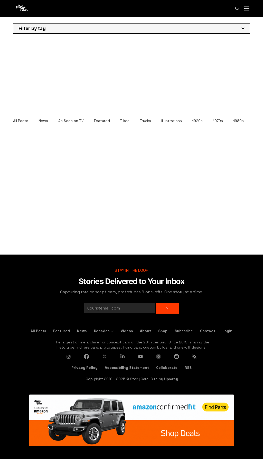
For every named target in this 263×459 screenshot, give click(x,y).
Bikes (124, 120)
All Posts (20, 120)
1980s (238, 120)
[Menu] (247, 8)
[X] (104, 356)
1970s (218, 120)
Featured (102, 120)
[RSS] (194, 356)
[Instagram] (68, 356)
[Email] (118, 308)
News (43, 120)
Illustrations (171, 120)
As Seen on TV (71, 120)
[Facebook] (86, 356)
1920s (197, 120)
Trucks (145, 120)
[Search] (237, 8)
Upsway (171, 379)
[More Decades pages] (112, 331)
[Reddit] (176, 356)
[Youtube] (140, 356)
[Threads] (158, 356)
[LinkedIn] (122, 356)
